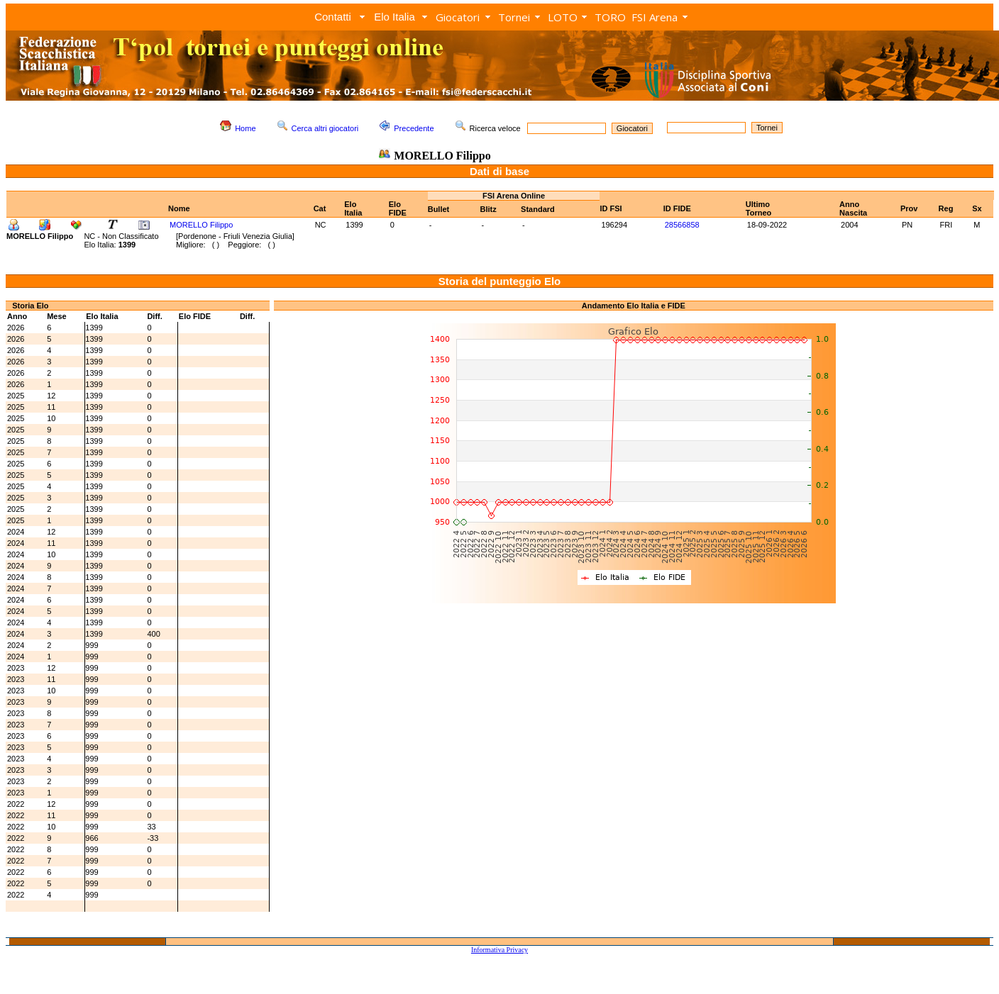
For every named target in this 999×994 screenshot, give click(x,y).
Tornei (514, 17)
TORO (610, 17)
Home (245, 128)
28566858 (682, 224)
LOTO (563, 17)
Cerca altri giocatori (325, 128)
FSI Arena (654, 17)
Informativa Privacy (499, 950)
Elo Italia (394, 17)
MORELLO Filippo (201, 224)
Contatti (332, 17)
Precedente (414, 128)
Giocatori (458, 17)
